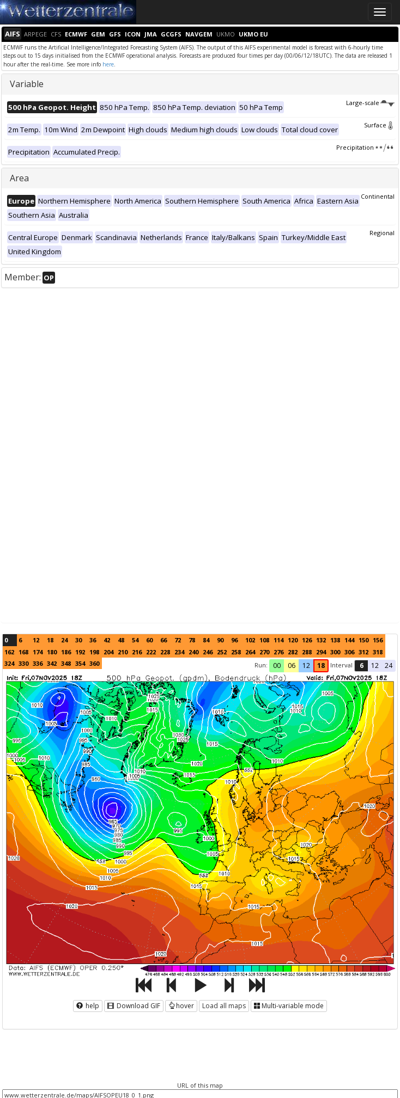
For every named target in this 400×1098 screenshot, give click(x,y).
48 (121, 640)
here (108, 64)
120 (293, 640)
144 (349, 640)
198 (94, 652)
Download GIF (133, 1005)
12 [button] (306, 665)
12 (36, 640)
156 (378, 640)
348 (66, 663)
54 (135, 640)
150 (363, 640)
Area (19, 178)
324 (9, 663)
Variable (27, 84)
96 (234, 640)
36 (92, 640)
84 (206, 640)
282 (293, 652)
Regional (382, 233)
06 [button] (291, 665)
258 (236, 652)
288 (307, 652)
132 (321, 640)
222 (151, 652)
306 (349, 652)
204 (108, 652)
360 (94, 663)
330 (23, 663)
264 (250, 652)
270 (264, 652)
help (87, 1005)
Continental (378, 196)
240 (193, 652)
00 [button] (277, 665)
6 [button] (361, 665)
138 (335, 640)
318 (378, 652)
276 (278, 652)
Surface (379, 125)
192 (80, 652)
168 (23, 652)
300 (335, 652)
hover (181, 1005)
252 (222, 652)
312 (363, 652)
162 (9, 652)
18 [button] (321, 665)
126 (307, 640)
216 (137, 652)
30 (78, 640)
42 (107, 640)
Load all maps (224, 1005)
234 (179, 652)
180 (52, 652)
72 (177, 640)
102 (250, 640)
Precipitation (365, 147)
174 (38, 652)
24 (64, 640)
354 (80, 663)
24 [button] (388, 665)
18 (50, 640)
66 (163, 640)
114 (278, 640)
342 (52, 663)
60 (149, 640)
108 (264, 640)
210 (123, 652)
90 (220, 640)
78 (192, 640)
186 (66, 652)
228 (165, 652)
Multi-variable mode (289, 1005)
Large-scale (370, 103)
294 (321, 652)
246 (208, 652)
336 (38, 663)
